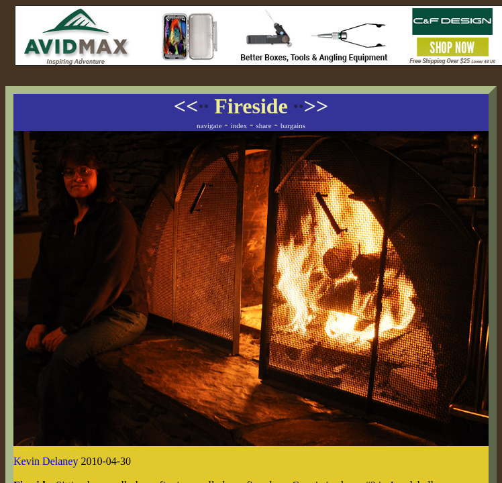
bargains (293, 125)
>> (310, 106)
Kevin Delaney (45, 461)
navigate (209, 125)
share (263, 125)
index (239, 125)
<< (191, 106)
